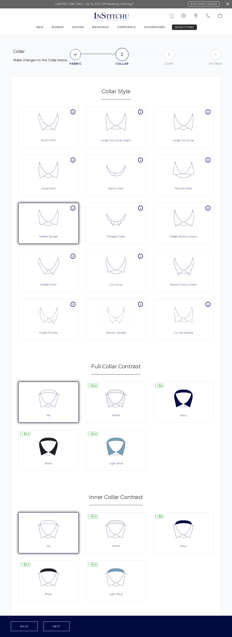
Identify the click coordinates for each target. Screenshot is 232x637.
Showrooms (154, 27)
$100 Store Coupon (203, 4)
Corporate (126, 27)
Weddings (100, 27)
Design (78, 27)
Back (24, 626)
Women (58, 27)
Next (56, 626)
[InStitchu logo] (195, 16)
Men (40, 27)
